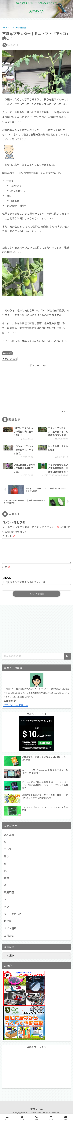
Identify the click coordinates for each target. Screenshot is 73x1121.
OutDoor (9, 839)
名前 (6, 571)
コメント (8, 536)
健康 (6, 882)
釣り (6, 860)
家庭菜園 (7, 353)
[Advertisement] (36, 387)
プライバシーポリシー (15, 709)
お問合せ (9, 940)
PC (5, 875)
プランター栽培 (10, 359)
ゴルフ (7, 853)
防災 (6, 911)
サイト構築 (10, 932)
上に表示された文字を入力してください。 (25, 586)
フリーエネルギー (14, 918)
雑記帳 (7, 925)
